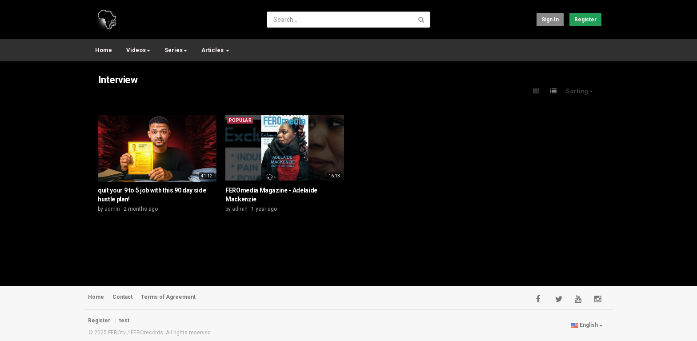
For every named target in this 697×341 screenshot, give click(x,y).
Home (103, 50)
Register (585, 19)
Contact (122, 297)
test (124, 320)
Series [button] (175, 50)
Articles (215, 50)
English (587, 325)
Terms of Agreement (168, 297)
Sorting (579, 91)
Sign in (550, 19)
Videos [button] (138, 50)
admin (112, 209)
